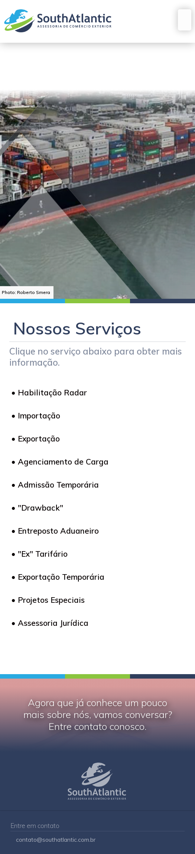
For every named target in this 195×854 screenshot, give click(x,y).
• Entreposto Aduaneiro (55, 531)
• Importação (35, 415)
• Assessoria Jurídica (49, 623)
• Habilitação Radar (49, 392)
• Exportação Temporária (57, 577)
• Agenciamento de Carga (59, 461)
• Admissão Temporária (55, 484)
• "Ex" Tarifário (39, 554)
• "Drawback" (37, 507)
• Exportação (35, 438)
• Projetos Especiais (48, 600)
